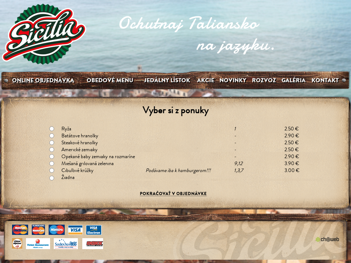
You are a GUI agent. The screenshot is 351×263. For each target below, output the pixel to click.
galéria (294, 80)
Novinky (232, 80)
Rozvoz (264, 80)
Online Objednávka (43, 80)
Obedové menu (110, 80)
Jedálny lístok (167, 80)
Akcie (205, 80)
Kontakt (325, 80)
